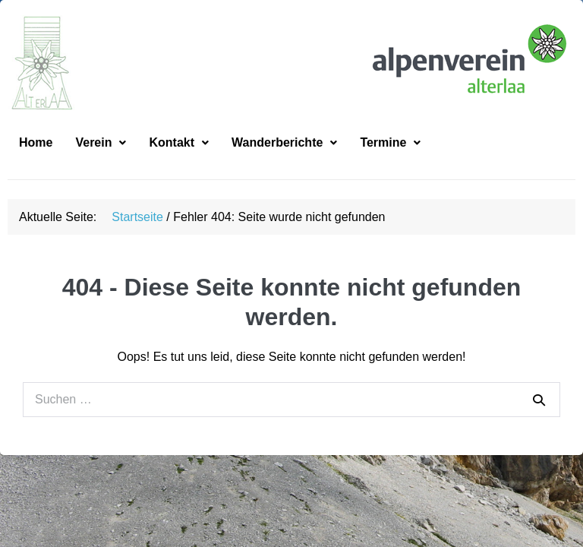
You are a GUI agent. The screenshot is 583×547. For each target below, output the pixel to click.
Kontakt (179, 165)
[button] (100, 165)
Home (35, 165)
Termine (390, 165)
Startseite (137, 239)
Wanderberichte (284, 165)
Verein (100, 165)
